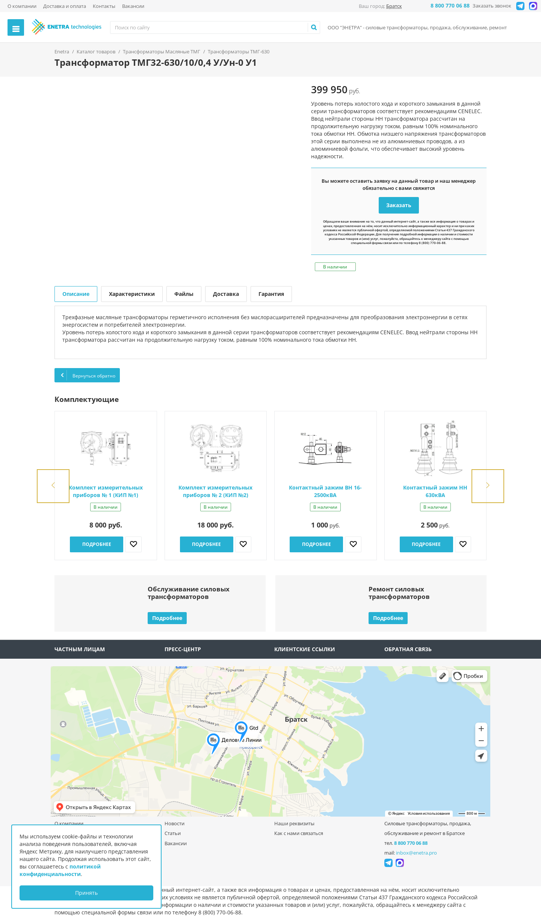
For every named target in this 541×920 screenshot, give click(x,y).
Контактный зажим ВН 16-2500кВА (325, 491)
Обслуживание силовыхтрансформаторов (189, 593)
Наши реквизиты (294, 823)
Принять (86, 892)
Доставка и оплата (64, 6)
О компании (22, 6)
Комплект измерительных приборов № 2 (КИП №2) (215, 491)
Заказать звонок (492, 5)
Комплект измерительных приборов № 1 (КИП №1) (106, 491)
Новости (174, 823)
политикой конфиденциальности (60, 870)
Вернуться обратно (87, 375)
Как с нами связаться (298, 833)
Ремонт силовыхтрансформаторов (399, 593)
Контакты (104, 6)
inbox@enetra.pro (416, 852)
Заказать (398, 205)
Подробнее (96, 544)
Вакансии (133, 6)
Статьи (173, 833)
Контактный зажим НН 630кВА (435, 491)
